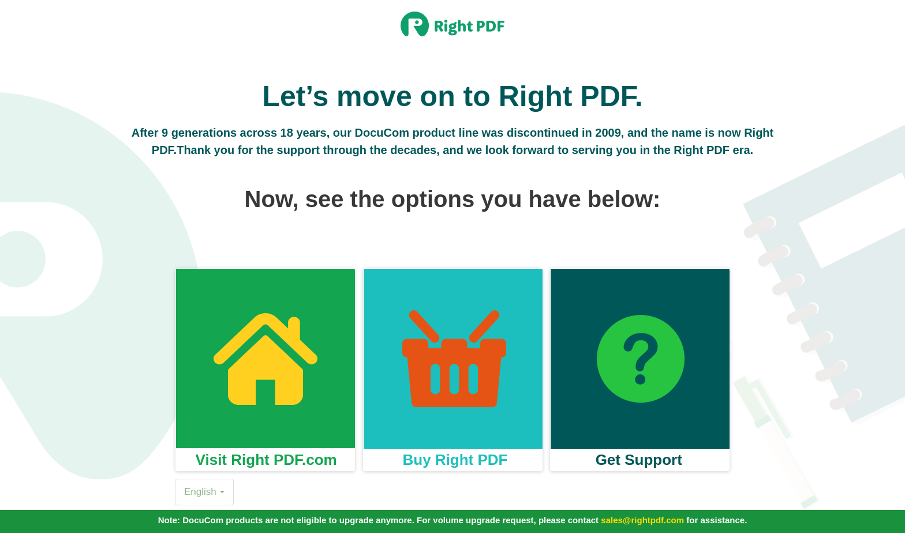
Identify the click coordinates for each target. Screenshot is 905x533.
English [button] (204, 491)
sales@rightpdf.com (642, 520)
